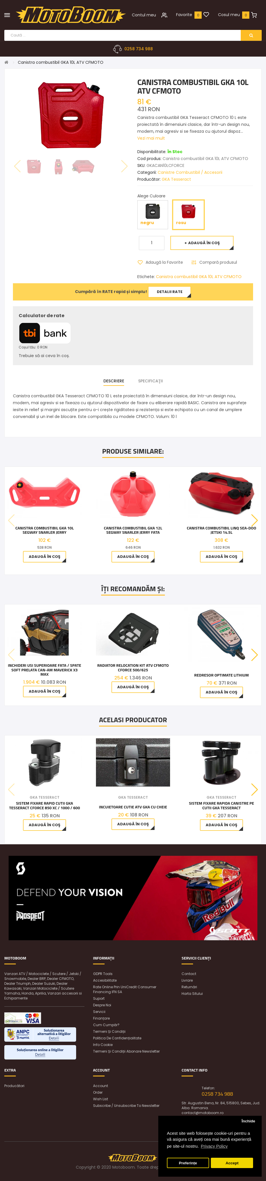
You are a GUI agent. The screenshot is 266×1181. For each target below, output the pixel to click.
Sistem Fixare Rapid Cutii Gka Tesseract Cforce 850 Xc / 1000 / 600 (44, 805)
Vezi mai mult (151, 138)
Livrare (187, 980)
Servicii (99, 1011)
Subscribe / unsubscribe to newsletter (126, 1105)
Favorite (184, 15)
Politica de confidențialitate (117, 1038)
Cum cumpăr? (106, 1024)
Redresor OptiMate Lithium (221, 675)
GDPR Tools (103, 973)
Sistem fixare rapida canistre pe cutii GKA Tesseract (221, 805)
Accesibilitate (105, 980)
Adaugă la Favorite (164, 262)
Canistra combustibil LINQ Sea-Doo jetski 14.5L (221, 530)
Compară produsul (218, 262)
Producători (14, 1085)
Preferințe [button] (188, 1163)
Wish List (100, 1099)
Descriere (113, 381)
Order (98, 1092)
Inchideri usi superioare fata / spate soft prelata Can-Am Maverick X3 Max (44, 669)
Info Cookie (103, 1044)
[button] (255, 520)
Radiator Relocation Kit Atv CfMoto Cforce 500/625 (133, 667)
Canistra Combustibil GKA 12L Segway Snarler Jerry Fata (133, 530)
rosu (188, 214)
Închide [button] (248, 1121)
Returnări (189, 987)
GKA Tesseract (176, 179)
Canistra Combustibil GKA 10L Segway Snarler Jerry (45, 530)
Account (100, 1085)
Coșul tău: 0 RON (33, 347)
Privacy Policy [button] (214, 1146)
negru (152, 214)
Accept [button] (231, 1163)
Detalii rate (169, 291)
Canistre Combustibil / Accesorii (190, 172)
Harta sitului (192, 993)
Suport (99, 998)
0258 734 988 (138, 49)
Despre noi (102, 1005)
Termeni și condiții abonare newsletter (126, 1051)
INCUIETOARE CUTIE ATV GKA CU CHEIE (133, 807)
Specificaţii (150, 381)
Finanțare (101, 1018)
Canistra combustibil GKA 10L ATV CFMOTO (60, 62)
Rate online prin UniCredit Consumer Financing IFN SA (124, 989)
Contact (189, 973)
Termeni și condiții (109, 1031)
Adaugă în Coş (204, 243)
